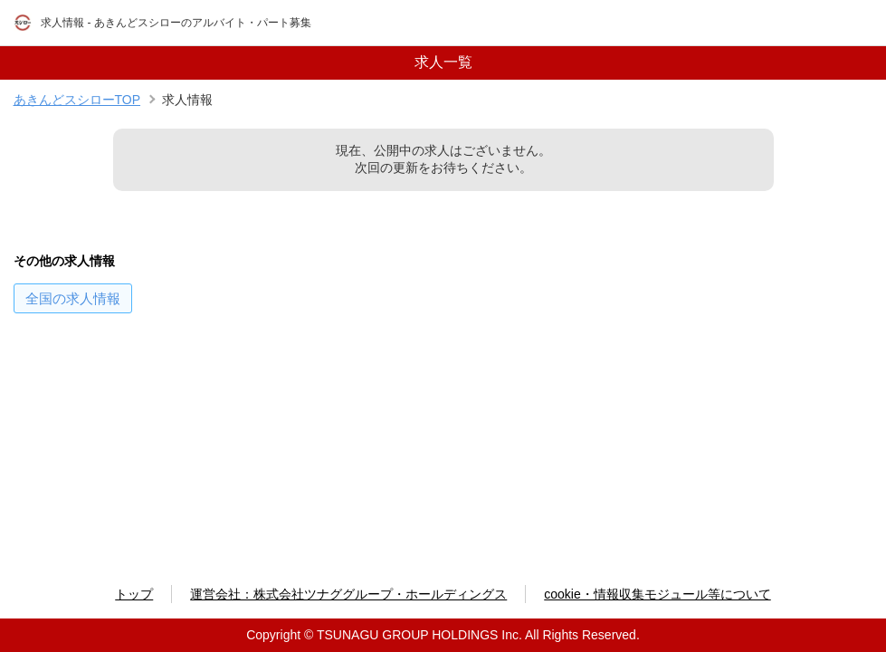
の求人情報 (72, 298)
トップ (134, 594)
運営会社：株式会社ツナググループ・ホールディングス (348, 594)
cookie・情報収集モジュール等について (657, 594)
